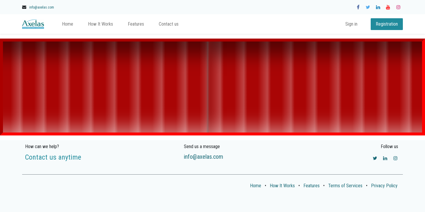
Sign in (351, 24)
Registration (387, 24)
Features (311, 185)
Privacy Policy (384, 185)
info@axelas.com (41, 7)
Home (255, 185)
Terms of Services (345, 185)
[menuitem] (68, 24)
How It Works (282, 185)
